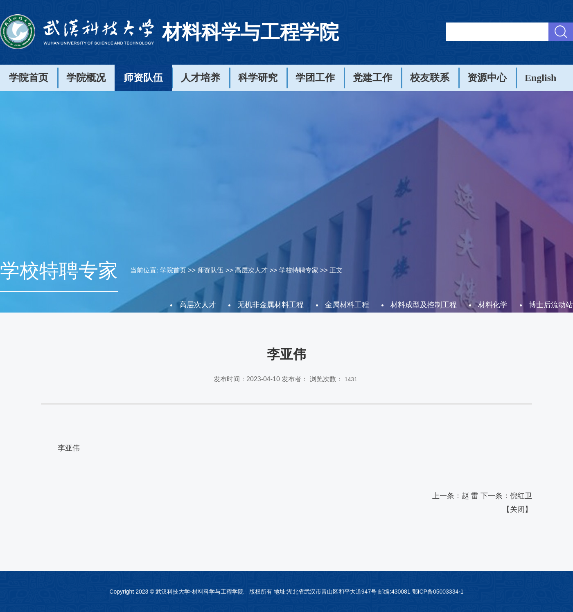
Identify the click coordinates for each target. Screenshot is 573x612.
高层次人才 (251, 270)
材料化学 (493, 305)
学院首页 (28, 77)
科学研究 (257, 77)
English (540, 77)
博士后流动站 (551, 305)
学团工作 (315, 77)
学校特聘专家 (298, 270)
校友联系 (429, 77)
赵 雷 (470, 496)
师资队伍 (143, 77)
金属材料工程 (347, 305)
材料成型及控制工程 (423, 305)
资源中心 (487, 77)
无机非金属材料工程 (270, 305)
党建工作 (372, 77)
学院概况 (86, 77)
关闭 (517, 509)
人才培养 (200, 77)
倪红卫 (521, 496)
